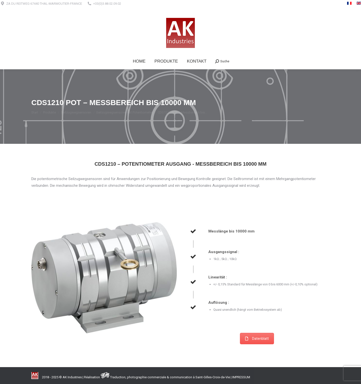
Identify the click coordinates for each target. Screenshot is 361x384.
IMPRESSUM (241, 377)
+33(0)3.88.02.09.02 (107, 3)
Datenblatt (257, 339)
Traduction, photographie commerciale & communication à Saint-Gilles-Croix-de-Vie (170, 377)
